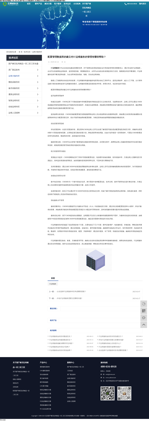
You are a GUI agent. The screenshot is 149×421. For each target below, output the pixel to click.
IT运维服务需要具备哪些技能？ (110, 347)
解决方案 (48, 4)
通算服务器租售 (45, 367)
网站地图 (115, 416)
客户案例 (57, 4)
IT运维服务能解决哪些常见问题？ (61, 343)
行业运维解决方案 (45, 401)
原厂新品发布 (14, 70)
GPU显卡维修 (44, 386)
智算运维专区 (14, 100)
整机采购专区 (14, 82)
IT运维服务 (52, 284)
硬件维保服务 (44, 382)
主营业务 (15, 387)
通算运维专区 (14, 94)
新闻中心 (70, 362)
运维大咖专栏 (37, 52)
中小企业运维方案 (45, 409)
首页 (28, 4)
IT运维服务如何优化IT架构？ (59, 347)
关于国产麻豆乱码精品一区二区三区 (86, 10)
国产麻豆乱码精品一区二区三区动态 (23, 64)
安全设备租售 (44, 374)
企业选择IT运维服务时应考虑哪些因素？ (71, 291)
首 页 (20, 52)
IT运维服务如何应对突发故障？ (60, 350)
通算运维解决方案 (45, 397)
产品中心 (43, 362)
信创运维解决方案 (45, 393)
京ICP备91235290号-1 (93, 416)
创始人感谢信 (17, 379)
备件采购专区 (14, 88)
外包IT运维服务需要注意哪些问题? (69, 298)
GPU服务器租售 (45, 370)
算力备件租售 (44, 378)
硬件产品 (38, 4)
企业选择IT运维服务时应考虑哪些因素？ (113, 350)
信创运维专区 (14, 107)
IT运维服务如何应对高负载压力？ (111, 336)
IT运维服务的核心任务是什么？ (110, 343)
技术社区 (67, 4)
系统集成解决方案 (45, 405)
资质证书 (15, 383)
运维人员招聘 (14, 113)
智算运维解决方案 (45, 390)
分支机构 (76, 4)
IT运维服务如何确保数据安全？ (60, 340)
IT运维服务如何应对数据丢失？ (60, 336)
